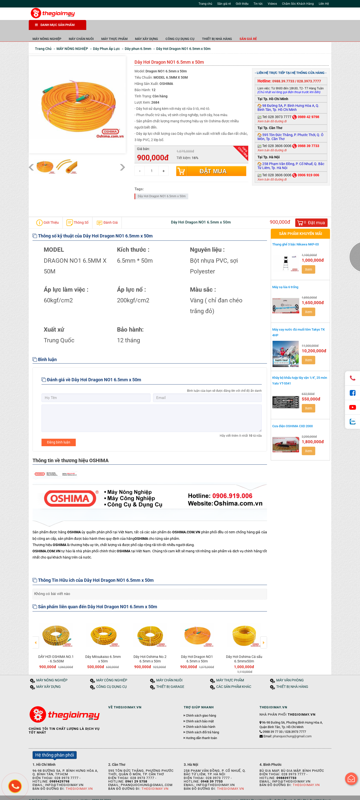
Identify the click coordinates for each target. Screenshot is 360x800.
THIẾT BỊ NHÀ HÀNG (275, 27)
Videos (272, 3)
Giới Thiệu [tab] (47, 211)
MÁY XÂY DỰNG (204, 27)
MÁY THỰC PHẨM (172, 27)
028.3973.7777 (309, 70)
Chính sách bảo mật (200, 710)
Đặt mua (213, 160)
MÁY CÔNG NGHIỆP (111, 669)
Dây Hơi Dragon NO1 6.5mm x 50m (162, 185)
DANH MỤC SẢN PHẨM (54, 25)
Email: (288, 725)
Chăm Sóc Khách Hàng (298, 3)
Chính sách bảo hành (200, 715)
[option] (56, 631)
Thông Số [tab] (77, 211)
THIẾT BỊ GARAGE (170, 675)
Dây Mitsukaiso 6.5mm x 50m (103, 647)
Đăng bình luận (58, 431)
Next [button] (263, 627)
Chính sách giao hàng (201, 704)
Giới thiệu (242, 3)
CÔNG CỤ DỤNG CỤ (237, 27)
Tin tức (258, 3)
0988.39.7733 (283, 70)
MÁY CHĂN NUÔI (138, 27)
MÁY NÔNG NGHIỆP (104, 27)
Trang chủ (205, 3)
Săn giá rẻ (224, 3)
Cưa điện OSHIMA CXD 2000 (292, 415)
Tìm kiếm (240, 15)
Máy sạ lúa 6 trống (285, 276)
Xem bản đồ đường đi (272, 110)
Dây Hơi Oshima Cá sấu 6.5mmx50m (244, 647)
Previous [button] (35, 627)
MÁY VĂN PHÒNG (290, 669)
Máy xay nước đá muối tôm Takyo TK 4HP (298, 321)
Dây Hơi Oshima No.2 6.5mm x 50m (150, 647)
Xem (308, 258)
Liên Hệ (324, 3)
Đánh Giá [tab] (107, 211)
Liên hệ (102, 795)
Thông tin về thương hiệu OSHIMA (70, 449)
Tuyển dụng (85, 795)
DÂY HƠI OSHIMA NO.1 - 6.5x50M (56, 647)
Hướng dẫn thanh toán (201, 727)
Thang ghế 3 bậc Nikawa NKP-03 (295, 233)
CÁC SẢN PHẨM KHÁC (233, 675)
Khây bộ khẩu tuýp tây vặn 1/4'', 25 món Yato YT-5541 (299, 369)
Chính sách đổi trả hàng (202, 721)
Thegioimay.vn (79, 777)
